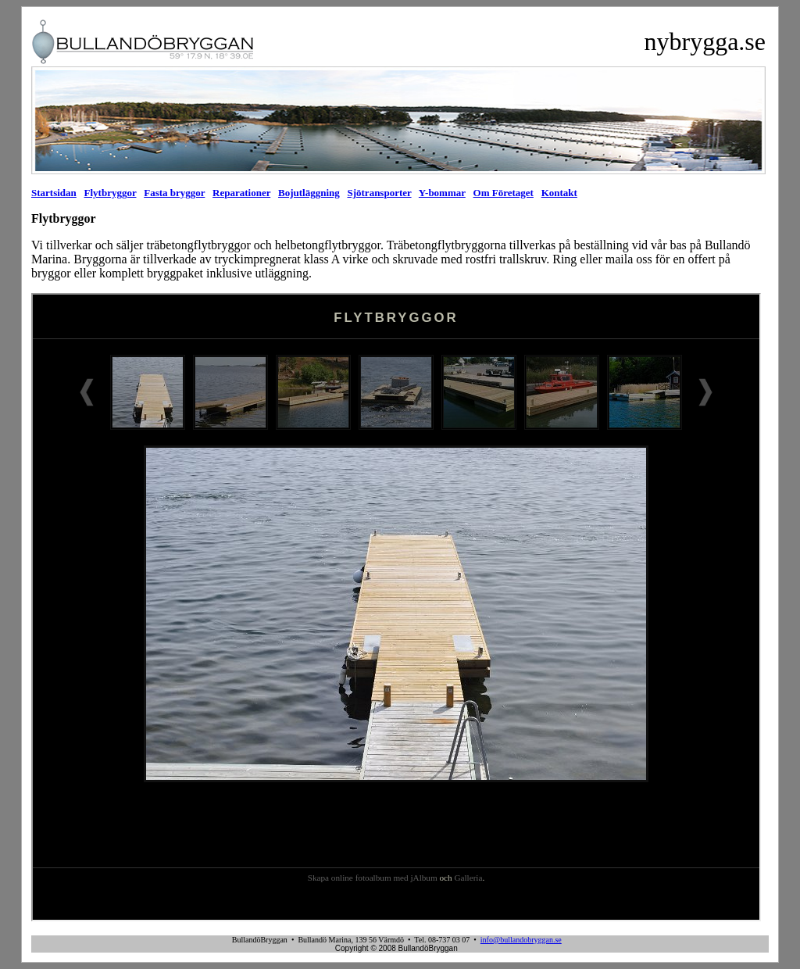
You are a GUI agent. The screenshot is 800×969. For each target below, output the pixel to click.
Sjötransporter (379, 192)
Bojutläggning (309, 192)
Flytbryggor (110, 192)
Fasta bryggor (174, 192)
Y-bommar (442, 192)
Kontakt (559, 192)
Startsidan (54, 192)
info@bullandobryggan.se (521, 939)
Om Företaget (503, 192)
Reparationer (241, 192)
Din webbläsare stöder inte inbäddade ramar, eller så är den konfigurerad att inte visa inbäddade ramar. (396, 607)
